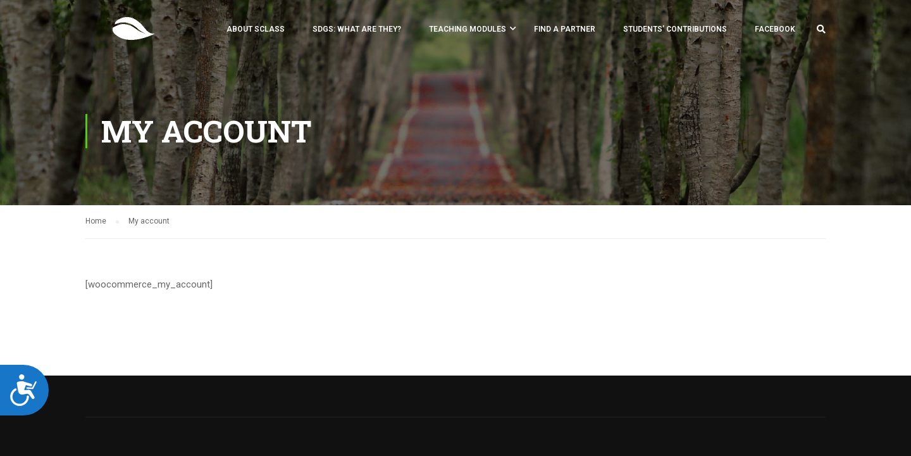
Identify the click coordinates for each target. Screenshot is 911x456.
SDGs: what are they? (357, 29)
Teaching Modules (467, 29)
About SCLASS (255, 29)
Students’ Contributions (675, 29)
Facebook (775, 29)
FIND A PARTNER (564, 29)
